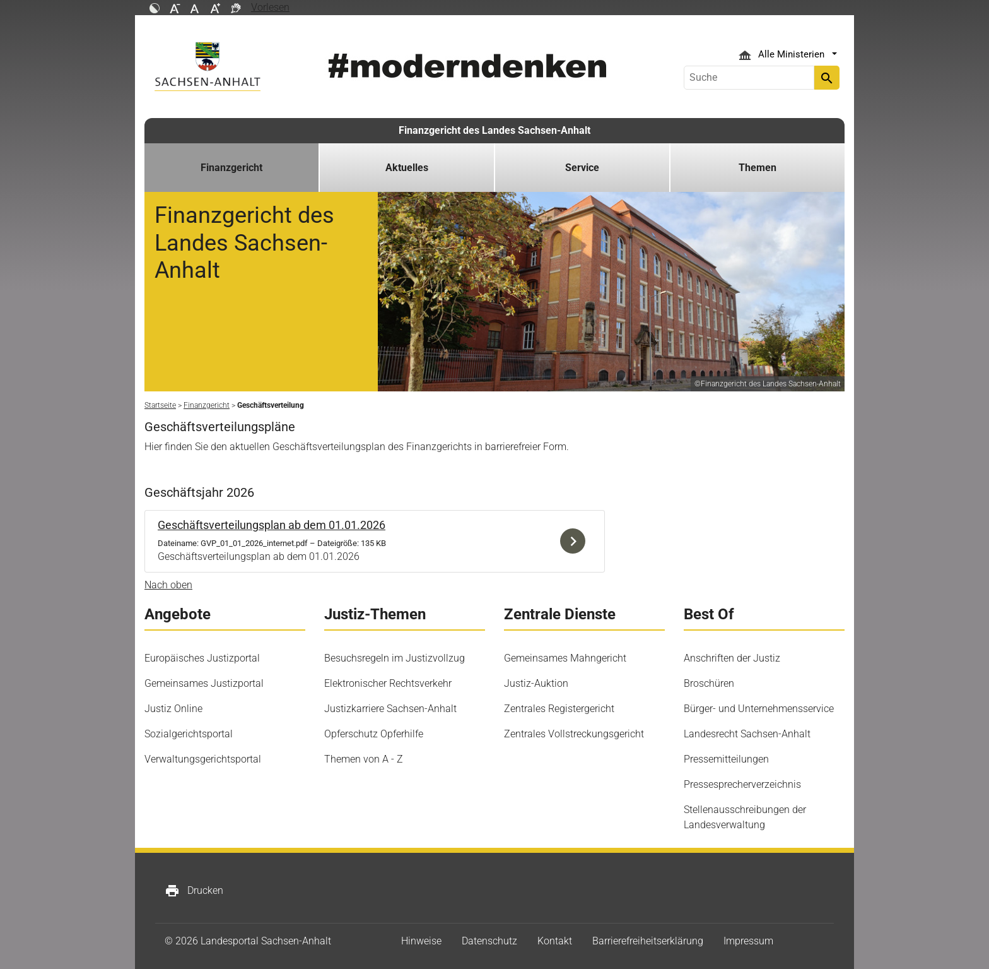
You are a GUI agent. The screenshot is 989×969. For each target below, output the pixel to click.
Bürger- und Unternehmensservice (759, 709)
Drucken (194, 890)
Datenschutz (489, 941)
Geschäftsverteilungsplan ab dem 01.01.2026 (271, 525)
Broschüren (709, 683)
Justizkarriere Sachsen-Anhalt (390, 709)
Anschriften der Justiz (732, 658)
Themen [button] (757, 168)
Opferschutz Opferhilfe (373, 734)
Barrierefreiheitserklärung (647, 941)
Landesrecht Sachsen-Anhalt (747, 734)
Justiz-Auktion (536, 683)
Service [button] (582, 168)
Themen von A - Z (363, 759)
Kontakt (554, 941)
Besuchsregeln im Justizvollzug (394, 658)
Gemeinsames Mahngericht (565, 658)
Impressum (748, 941)
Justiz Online (173, 709)
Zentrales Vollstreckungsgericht (574, 734)
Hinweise (421, 941)
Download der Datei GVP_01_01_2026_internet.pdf (576, 541)
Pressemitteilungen (726, 759)
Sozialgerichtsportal (188, 734)
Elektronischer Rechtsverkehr (388, 683)
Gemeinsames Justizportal (204, 683)
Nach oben (168, 585)
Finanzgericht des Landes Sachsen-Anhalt (494, 130)
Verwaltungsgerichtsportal (202, 759)
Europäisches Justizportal (202, 658)
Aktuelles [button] (406, 168)
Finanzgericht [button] (231, 168)
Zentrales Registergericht (559, 709)
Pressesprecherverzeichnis (742, 784)
